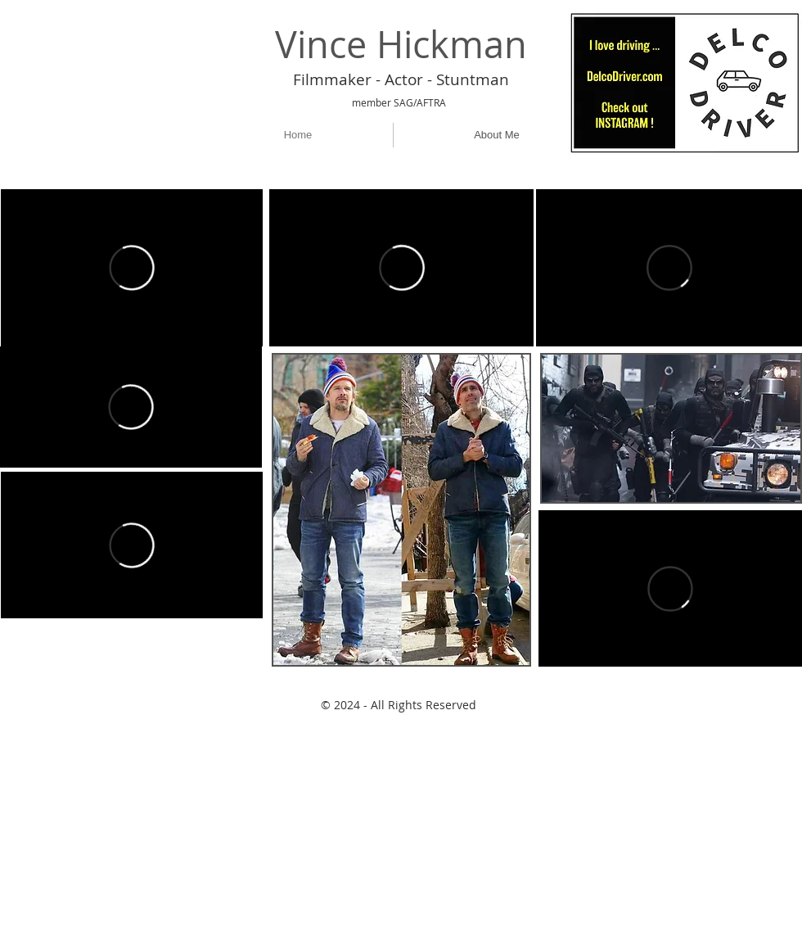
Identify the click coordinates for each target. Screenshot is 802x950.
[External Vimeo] (132, 267)
